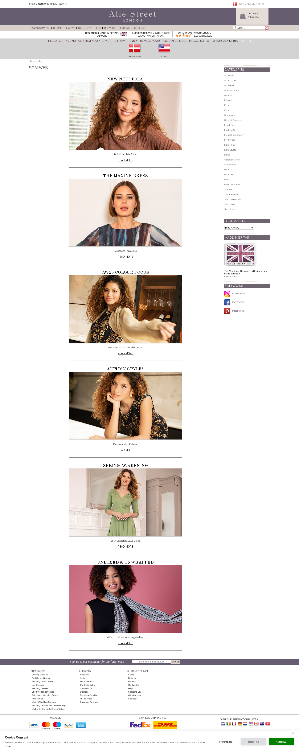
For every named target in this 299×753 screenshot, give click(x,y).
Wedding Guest (232, 199)
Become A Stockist (88, 695)
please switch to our (213, 40)
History (83, 678)
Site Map (132, 699)
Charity (228, 110)
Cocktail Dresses (232, 120)
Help (130, 688)
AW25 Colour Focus (125, 272)
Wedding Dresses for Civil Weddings (49, 705)
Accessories (230, 80)
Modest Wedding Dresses (44, 702)
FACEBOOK (234, 302)
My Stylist (229, 140)
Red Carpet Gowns (41, 678)
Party (227, 169)
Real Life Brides (232, 184)
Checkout (139, 28)
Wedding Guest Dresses (43, 681)
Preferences (226, 742)
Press (227, 179)
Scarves (228, 189)
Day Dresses (38, 685)
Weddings (229, 204)
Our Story (85, 28)
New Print (229, 145)
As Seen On (230, 85)
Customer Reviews (89, 702)
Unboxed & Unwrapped (125, 562)
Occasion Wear (40, 28)
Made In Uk (230, 130)
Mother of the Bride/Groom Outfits (48, 709)
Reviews (70, 28)
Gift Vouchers (134, 695)
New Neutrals (125, 79)
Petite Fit (229, 174)
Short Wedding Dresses (43, 692)
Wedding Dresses (40, 688)
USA (164, 56)
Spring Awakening (125, 466)
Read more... (230, 276)
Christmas (229, 115)
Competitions (86, 688)
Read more (125, 160)
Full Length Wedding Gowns (45, 695)
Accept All (281, 742)
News (227, 154)
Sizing (131, 675)
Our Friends (230, 164)
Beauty (228, 100)
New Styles (230, 149)
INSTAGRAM (234, 293)
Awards (228, 95)
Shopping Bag (134, 692)
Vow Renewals (232, 194)
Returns (123, 28)
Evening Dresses (40, 675)
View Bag (253, 17)
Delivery (109, 28)
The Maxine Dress (125, 176)
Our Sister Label (87, 685)
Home (32, 61)
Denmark (135, 56)
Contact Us (133, 685)
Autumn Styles (125, 369)
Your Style (229, 209)
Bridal (57, 28)
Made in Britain (87, 681)
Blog (98, 28)
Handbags (229, 125)
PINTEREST (234, 311)
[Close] (246, 40)
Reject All (253, 742)
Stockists (84, 692)
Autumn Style (231, 90)
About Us (229, 75)
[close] (293, 732)
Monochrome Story (234, 135)
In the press (86, 699)
